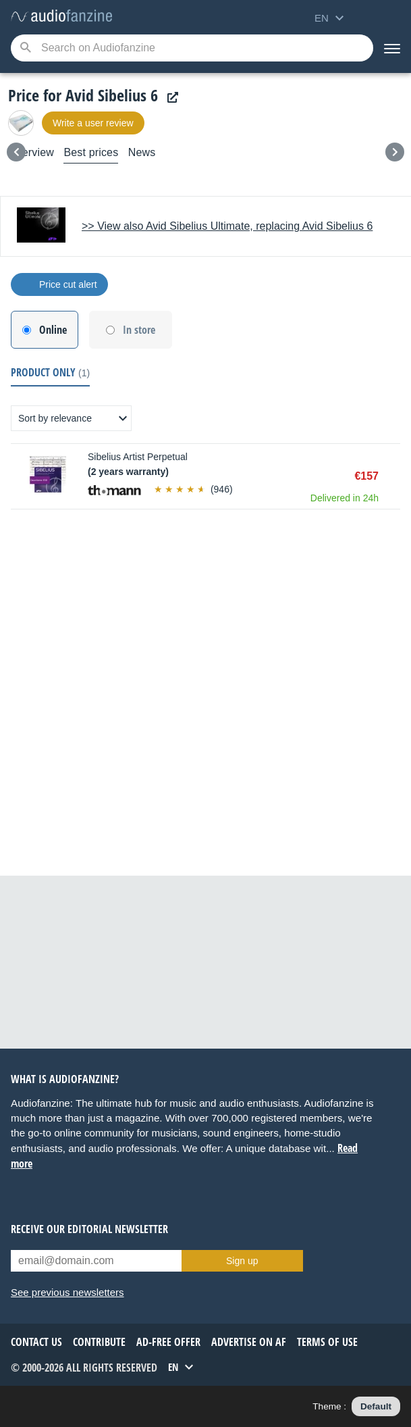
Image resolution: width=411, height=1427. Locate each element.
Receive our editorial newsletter (89, 1229)
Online (53, 329)
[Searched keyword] (192, 47)
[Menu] (392, 48)
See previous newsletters (67, 1292)
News (142, 152)
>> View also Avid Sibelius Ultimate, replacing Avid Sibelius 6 (227, 226)
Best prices (90, 152)
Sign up (242, 1260)
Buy (393, 476)
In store (139, 329)
